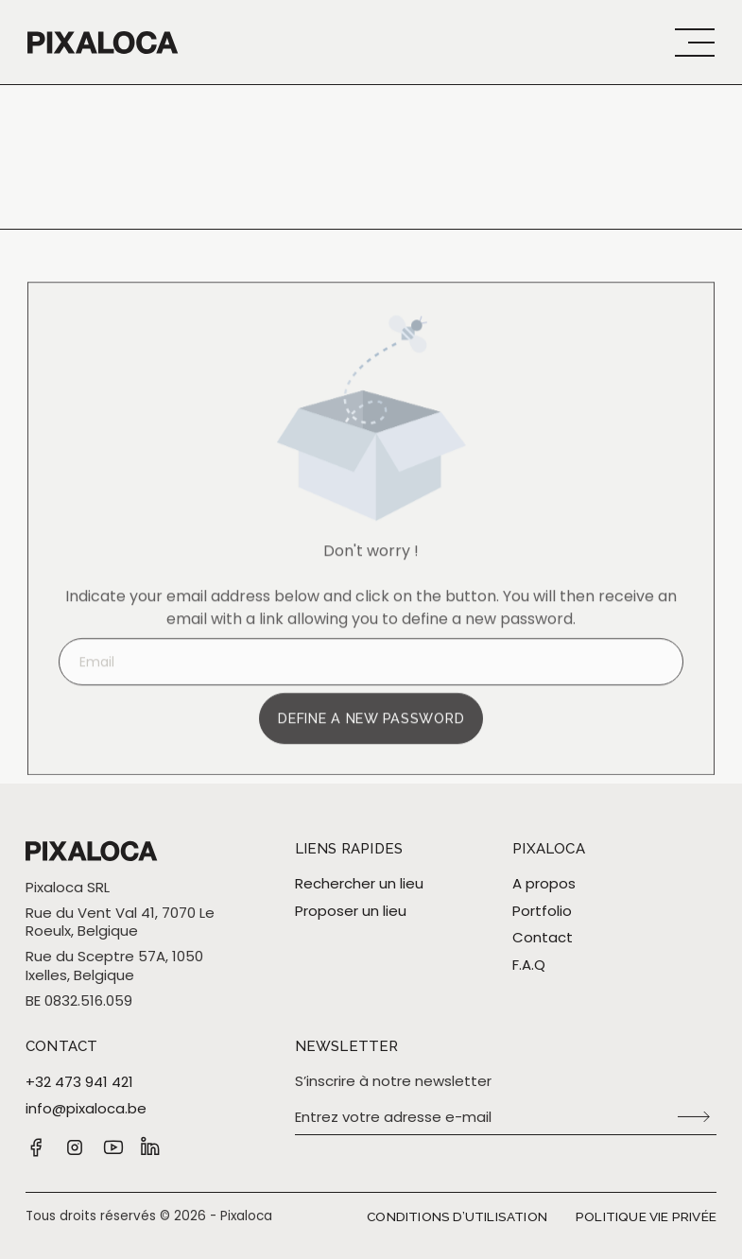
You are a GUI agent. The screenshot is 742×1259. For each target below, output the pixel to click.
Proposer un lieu (350, 911)
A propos (544, 883)
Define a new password (371, 734)
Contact (542, 937)
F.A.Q (528, 965)
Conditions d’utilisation (457, 1216)
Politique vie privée (646, 1216)
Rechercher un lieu (359, 883)
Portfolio (542, 911)
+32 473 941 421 (79, 1082)
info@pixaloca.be (86, 1108)
